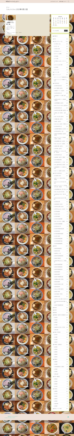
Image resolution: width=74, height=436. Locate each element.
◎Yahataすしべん (61, 51)
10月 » (56, 25)
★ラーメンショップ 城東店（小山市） (61, 82)
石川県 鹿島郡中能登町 (61, 244)
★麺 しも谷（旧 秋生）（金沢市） (61, 119)
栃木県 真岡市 (61, 293)
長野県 (61, 363)
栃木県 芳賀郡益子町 (61, 280)
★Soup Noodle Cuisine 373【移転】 (61, 208)
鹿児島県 (61, 419)
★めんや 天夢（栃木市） (61, 300)
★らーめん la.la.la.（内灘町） (61, 231)
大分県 (61, 409)
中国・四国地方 (61, 391)
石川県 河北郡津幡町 (61, 234)
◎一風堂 (61, 59)
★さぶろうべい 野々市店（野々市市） (61, 191)
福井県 (61, 323)
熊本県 (61, 414)
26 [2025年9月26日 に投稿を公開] (62, 23)
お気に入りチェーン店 (61, 41)
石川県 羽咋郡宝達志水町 (61, 239)
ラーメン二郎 (61, 73)
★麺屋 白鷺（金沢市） (61, 125)
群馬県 (61, 336)
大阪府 (61, 384)
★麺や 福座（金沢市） (61, 154)
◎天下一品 (61, 46)
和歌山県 (61, 389)
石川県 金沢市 (61, 85)
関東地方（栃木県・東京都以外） (61, 328)
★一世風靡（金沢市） (61, 91)
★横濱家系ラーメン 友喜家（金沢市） (61, 176)
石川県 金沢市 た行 (61, 132)
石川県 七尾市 (61, 246)
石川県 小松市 (61, 224)
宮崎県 (61, 416)
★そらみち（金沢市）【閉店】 (61, 130)
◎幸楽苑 (61, 56)
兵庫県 (61, 386)
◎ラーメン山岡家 (61, 54)
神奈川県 (61, 343)
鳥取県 (61, 399)
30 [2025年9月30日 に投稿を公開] (55, 24)
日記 (61, 39)
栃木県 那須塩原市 (61, 259)
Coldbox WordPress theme (10, 433)
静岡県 (61, 366)
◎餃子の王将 (61, 49)
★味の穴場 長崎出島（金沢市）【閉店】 (61, 142)
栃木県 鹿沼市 (61, 283)
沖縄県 (61, 421)
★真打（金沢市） (61, 127)
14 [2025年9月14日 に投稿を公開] (66, 20)
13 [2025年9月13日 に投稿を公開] (64, 20)
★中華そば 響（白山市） (61, 216)
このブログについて (54, 1)
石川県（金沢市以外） (61, 182)
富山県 (61, 321)
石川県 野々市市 (61, 184)
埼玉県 (61, 331)
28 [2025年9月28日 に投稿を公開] (66, 23)
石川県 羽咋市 (61, 241)
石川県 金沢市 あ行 (61, 88)
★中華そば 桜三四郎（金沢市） (61, 115)
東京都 (61, 326)
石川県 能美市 (61, 221)
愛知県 (61, 369)
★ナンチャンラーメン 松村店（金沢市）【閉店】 (61, 146)
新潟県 (61, 361)
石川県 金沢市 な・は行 (61, 139)
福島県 (61, 356)
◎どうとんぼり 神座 (61, 65)
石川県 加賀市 (61, 226)
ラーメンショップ (61, 75)
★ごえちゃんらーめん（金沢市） (61, 109)
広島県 (61, 396)
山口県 (61, 401)
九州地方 (61, 404)
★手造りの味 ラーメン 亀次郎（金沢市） (61, 103)
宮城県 (61, 351)
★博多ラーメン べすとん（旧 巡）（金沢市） (14, 32)
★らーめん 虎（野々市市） (61, 201)
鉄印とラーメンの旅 (61, 424)
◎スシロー (61, 70)
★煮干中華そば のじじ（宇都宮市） (61, 272)
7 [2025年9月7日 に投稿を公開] (66, 19)
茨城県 (61, 333)
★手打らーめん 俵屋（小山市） (61, 311)
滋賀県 (61, 376)
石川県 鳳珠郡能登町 (61, 254)
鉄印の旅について (62, 1)
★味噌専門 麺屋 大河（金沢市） (61, 136)
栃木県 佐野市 (61, 285)
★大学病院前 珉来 (61, 168)
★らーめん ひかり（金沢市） (61, 151)
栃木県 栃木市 (61, 298)
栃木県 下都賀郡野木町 (61, 318)
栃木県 (61, 256)
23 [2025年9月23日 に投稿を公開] (55, 23)
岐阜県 (61, 371)
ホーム (7, 7)
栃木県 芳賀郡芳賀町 (61, 275)
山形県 (61, 353)
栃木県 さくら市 (61, 264)
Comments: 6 (9, 33)
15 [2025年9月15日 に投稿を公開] (53, 21)
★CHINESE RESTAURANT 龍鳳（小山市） (61, 315)
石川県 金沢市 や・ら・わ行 (61, 170)
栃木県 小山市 (61, 308)
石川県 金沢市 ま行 (61, 163)
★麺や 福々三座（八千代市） (61, 341)
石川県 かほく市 (61, 236)
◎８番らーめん (61, 44)
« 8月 (53, 25)
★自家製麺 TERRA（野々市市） (61, 198)
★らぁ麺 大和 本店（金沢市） (61, 173)
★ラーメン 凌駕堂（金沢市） (61, 179)
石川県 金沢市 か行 (61, 96)
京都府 (61, 379)
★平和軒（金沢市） (61, 156)
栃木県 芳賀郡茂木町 (61, 278)
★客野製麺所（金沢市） (61, 106)
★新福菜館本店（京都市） (61, 381)
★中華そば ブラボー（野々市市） (61, 204)
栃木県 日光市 (61, 261)
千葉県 (61, 338)
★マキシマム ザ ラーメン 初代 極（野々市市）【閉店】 (61, 195)
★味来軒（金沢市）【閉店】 (61, 165)
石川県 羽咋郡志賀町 (61, 249)
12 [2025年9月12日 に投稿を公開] (62, 20)
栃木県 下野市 (61, 303)
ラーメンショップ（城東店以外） (61, 79)
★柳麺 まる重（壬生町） (61, 290)
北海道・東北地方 (61, 346)
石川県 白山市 (61, 211)
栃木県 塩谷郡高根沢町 (61, 266)
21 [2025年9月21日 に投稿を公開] (66, 21)
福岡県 (61, 406)
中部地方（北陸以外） (61, 358)
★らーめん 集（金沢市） (61, 122)
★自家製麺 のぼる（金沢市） (61, 149)
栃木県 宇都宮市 (61, 269)
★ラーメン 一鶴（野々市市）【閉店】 (61, 188)
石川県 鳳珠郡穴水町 (61, 251)
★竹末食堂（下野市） (61, 305)
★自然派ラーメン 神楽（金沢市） (61, 99)
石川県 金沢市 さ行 (61, 112)
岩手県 (61, 348)
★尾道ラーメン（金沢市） (61, 93)
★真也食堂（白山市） (61, 213)
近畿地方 (61, 374)
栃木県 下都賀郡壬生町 (61, 288)
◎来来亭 (61, 68)
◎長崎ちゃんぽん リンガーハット (61, 62)
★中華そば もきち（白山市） (61, 218)
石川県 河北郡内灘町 (61, 229)
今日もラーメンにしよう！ (13, 432)
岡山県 (61, 394)
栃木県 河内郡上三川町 (61, 295)
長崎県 (61, 411)
